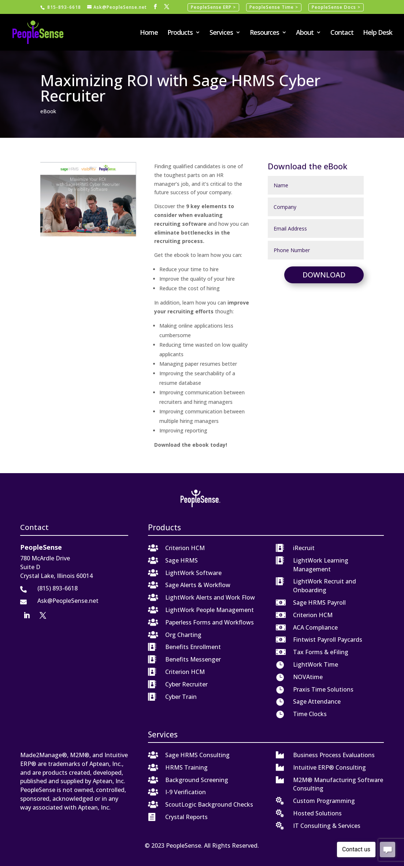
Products (180, 33)
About (305, 33)
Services (221, 33)
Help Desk (377, 33)
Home (149, 33)
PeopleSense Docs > (336, 7)
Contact (341, 33)
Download (324, 275)
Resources (264, 33)
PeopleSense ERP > (213, 7)
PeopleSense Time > (273, 7)
